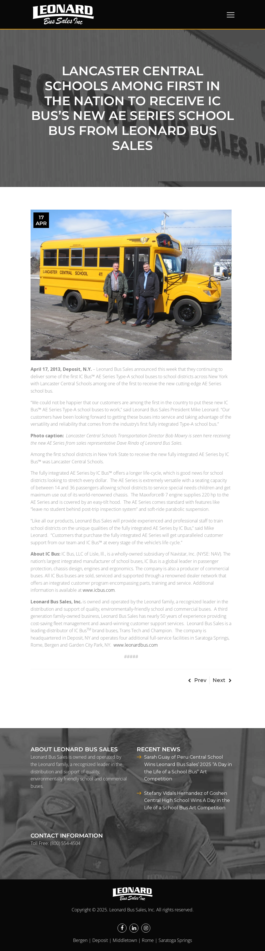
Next (222, 680)
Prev (197, 680)
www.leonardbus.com (136, 645)
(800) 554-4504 (65, 843)
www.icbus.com (99, 590)
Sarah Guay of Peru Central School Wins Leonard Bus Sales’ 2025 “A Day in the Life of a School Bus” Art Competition (188, 768)
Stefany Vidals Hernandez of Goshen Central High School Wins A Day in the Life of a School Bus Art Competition (187, 800)
